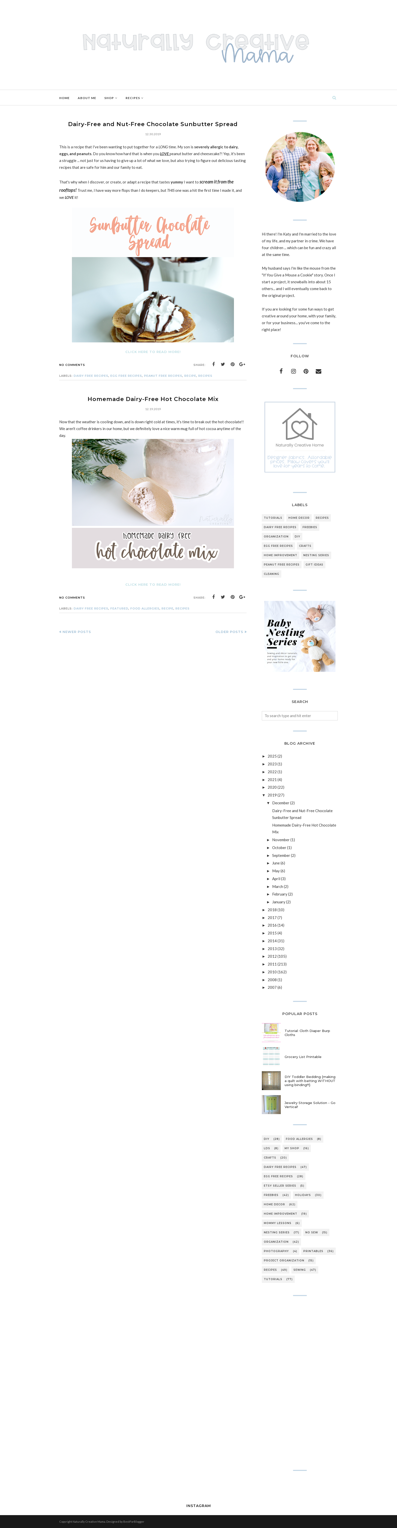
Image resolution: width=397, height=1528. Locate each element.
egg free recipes (126, 376)
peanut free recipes (163, 376)
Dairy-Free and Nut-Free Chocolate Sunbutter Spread (153, 124)
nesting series (316, 555)
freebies (310, 527)
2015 (272, 933)
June (276, 863)
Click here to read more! (153, 352)
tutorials (273, 518)
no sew (311, 1232)
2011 (272, 964)
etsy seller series (280, 1185)
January (278, 902)
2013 (272, 948)
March (277, 886)
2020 (272, 787)
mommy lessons (277, 1223)
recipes (205, 376)
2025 (272, 756)
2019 (272, 795)
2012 (272, 956)
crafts (305, 546)
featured (119, 608)
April (276, 878)
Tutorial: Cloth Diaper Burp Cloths (307, 1033)
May (276, 870)
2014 (272, 940)
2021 (272, 779)
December (280, 803)
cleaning (271, 574)
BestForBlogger (133, 1521)
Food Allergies (145, 608)
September (281, 855)
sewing (299, 1270)
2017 (272, 917)
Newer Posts (77, 632)
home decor (299, 518)
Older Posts (229, 632)
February (279, 894)
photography (276, 1251)
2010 (272, 972)
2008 (272, 979)
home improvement (280, 555)
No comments (72, 365)
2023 (272, 764)
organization (276, 536)
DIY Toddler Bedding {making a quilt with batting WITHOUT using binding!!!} (310, 1081)
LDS (267, 1148)
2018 (272, 909)
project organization (284, 1260)
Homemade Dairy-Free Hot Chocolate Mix (153, 399)
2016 (272, 925)
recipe (190, 376)
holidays (303, 1195)
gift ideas (314, 564)
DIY (297, 536)
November (281, 839)
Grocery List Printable (303, 1057)
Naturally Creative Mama (89, 1521)
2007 (272, 987)
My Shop (292, 1148)
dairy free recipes (91, 376)
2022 (272, 771)
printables (313, 1251)
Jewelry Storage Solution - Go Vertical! (310, 1105)
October (279, 847)
